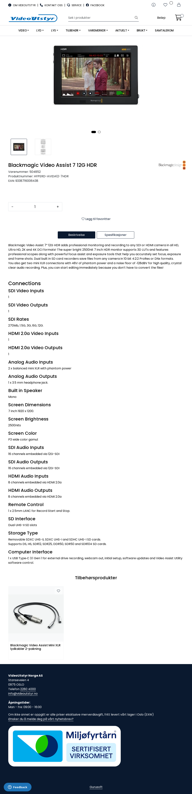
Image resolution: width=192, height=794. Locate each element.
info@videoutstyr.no (23, 693)
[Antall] (35, 206)
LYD (38, 30)
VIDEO (22, 30)
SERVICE (74, 5)
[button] (93, 132)
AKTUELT (121, 30)
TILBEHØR (72, 30)
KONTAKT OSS (51, 5)
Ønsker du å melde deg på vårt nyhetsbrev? (41, 719)
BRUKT (141, 30)
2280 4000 (28, 689)
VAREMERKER (97, 30)
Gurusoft (96, 787)
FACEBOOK (95, 5)
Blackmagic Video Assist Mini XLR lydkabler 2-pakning (35, 647)
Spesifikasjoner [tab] (116, 235)
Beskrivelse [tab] (76, 235)
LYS (53, 30)
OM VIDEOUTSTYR (22, 5)
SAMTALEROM (164, 30)
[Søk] (101, 18)
